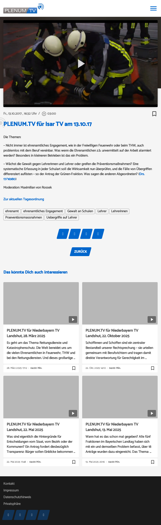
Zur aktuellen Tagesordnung (24, 199)
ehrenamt (12, 211)
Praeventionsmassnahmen (23, 217)
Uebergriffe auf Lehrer (61, 217)
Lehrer (101, 211)
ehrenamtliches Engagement (43, 211)
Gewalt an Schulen (80, 211)
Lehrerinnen (119, 211)
